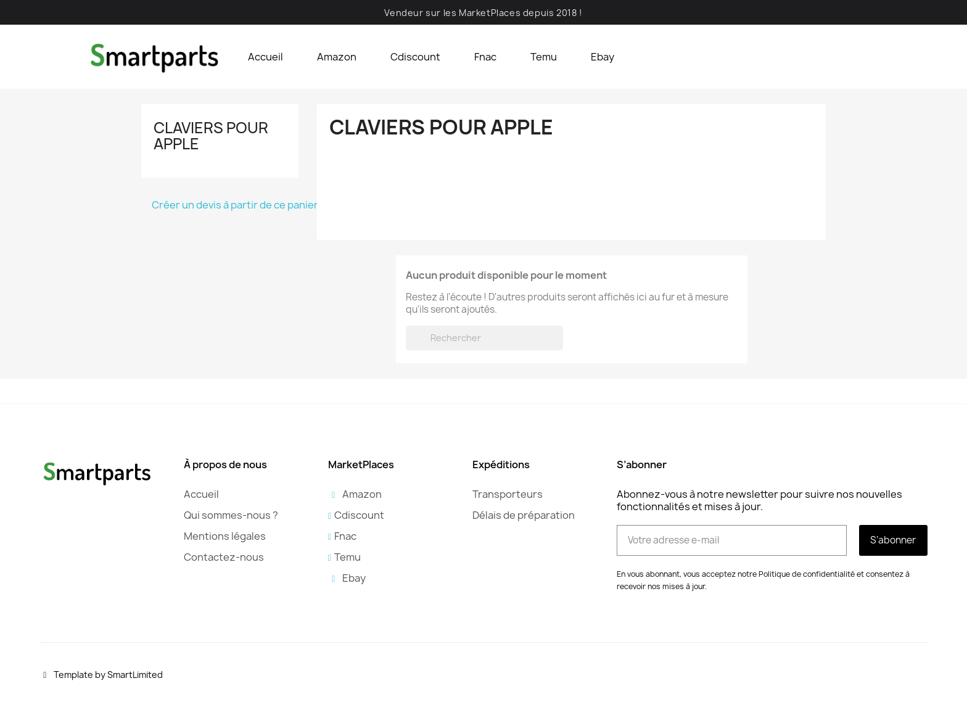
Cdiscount (415, 57)
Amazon (336, 57)
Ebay (602, 57)
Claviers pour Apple (211, 135)
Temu (543, 57)
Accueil (265, 57)
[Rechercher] (484, 338)
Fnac (485, 57)
